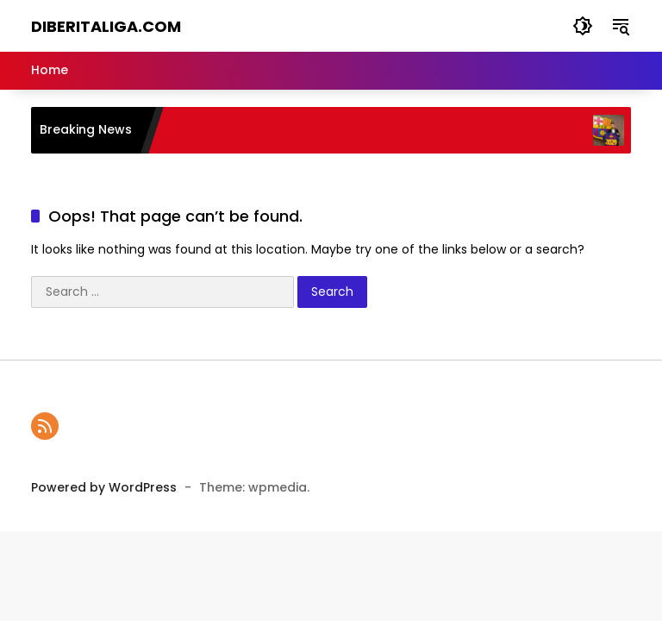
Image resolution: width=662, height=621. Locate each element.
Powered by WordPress (104, 487)
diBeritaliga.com (106, 26)
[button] (582, 26)
